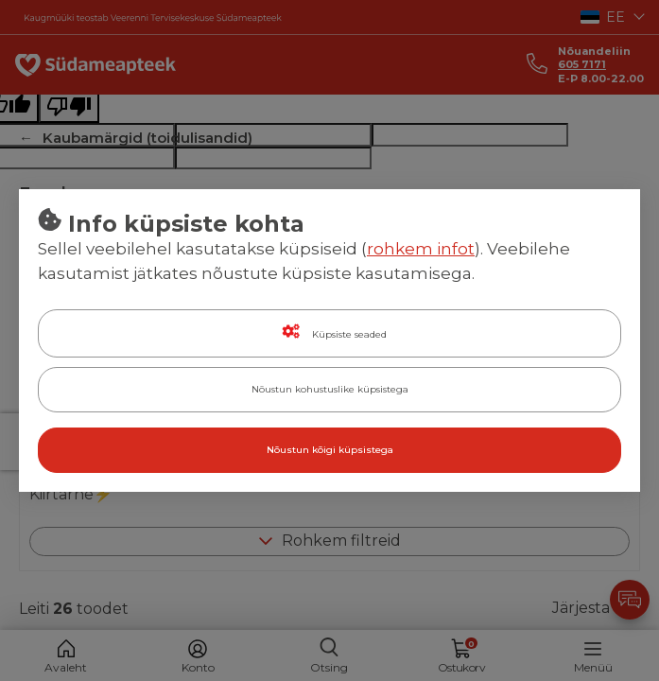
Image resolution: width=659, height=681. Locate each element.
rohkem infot (421, 248)
